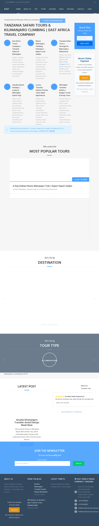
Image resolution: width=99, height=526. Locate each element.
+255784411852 (83, 501)
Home (18, 9)
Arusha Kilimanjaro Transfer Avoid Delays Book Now (26, 422)
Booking (52, 9)
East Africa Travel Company (63, 62)
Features (70, 9)
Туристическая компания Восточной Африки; (24, 131)
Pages (61, 9)
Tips (36, 9)
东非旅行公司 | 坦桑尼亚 (47, 131)
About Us (27, 9)
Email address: (42, 462)
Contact (80, 9)
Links (90, 9)
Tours (43, 9)
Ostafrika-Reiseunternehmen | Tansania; (23, 128)
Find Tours (84, 43)
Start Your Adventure (52, 21)
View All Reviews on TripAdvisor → (72, 412)
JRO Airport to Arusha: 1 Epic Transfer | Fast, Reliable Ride (36, 502)
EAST (6, 9)
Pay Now (85, 78)
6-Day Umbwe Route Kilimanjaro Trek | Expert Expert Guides (42, 186)
